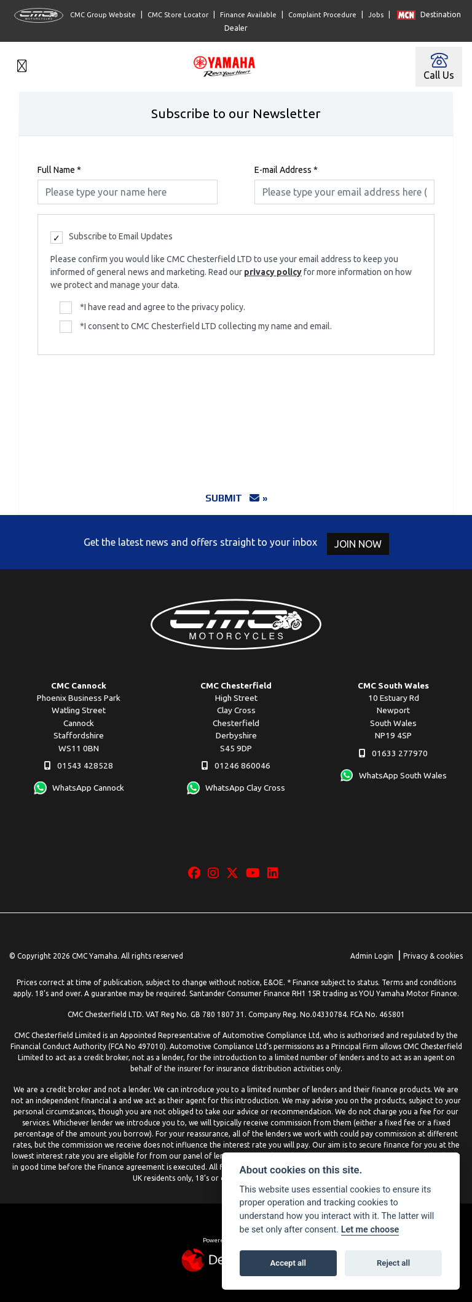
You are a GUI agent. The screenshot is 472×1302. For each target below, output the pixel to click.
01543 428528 (78, 765)
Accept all (288, 1263)
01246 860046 (236, 765)
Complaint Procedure (322, 14)
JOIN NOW (361, 543)
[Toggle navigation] (22, 67)
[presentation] (236, 416)
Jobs (376, 14)
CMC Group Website (75, 15)
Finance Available (248, 14)
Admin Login (371, 956)
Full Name (59, 170)
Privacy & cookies (433, 956)
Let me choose (370, 1229)
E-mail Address (286, 170)
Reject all (393, 1263)
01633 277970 (393, 753)
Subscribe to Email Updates (111, 237)
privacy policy (273, 272)
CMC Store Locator (178, 14)
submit (232, 498)
